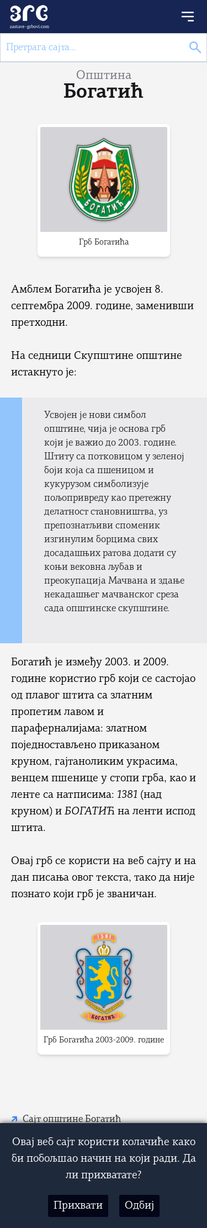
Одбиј (139, 1205)
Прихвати (78, 1205)
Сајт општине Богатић (72, 1119)
